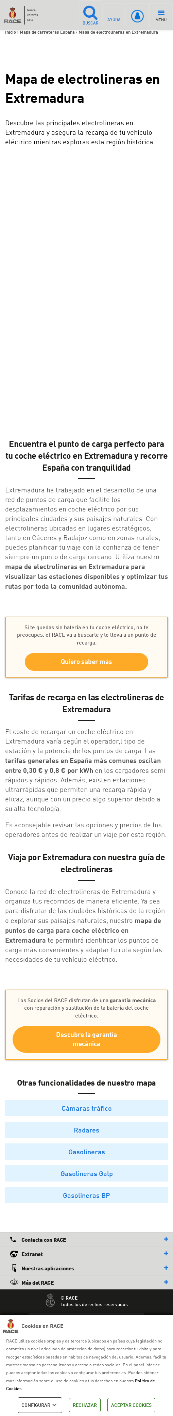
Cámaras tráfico (87, 1109)
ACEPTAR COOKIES (131, 1405)
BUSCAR (90, 15)
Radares (86, 1130)
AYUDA (114, 15)
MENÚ (161, 16)
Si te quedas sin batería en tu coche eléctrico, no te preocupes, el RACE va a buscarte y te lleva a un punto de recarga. (86, 635)
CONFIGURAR (39, 1405)
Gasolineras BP (86, 1196)
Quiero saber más (86, 662)
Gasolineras (86, 1152)
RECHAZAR (85, 1405)
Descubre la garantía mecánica (86, 1039)
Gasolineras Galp (86, 1174)
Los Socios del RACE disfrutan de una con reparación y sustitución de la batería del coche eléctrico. (86, 1008)
